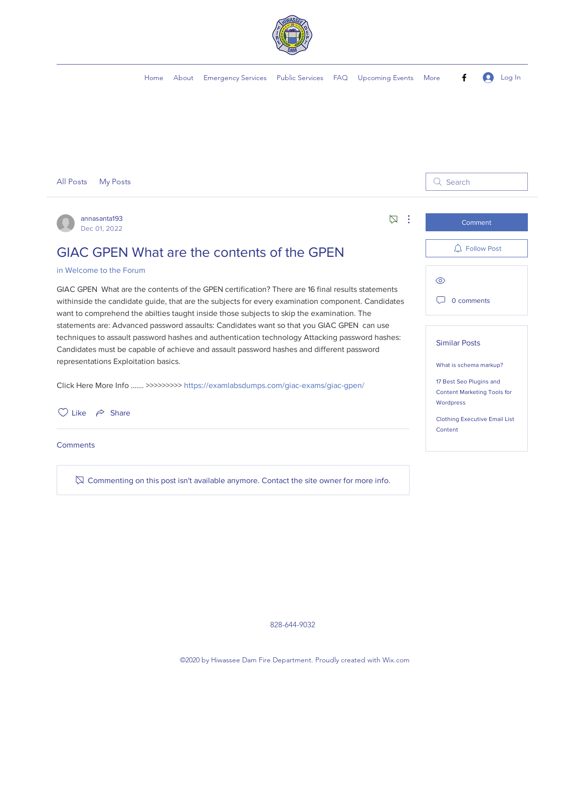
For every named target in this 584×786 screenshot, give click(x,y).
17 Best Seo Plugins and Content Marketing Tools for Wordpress (474, 392)
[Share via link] (112, 413)
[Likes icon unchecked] (63, 413)
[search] (477, 182)
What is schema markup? (469, 364)
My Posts (115, 181)
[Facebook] (464, 78)
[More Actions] (404, 219)
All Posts (72, 181)
